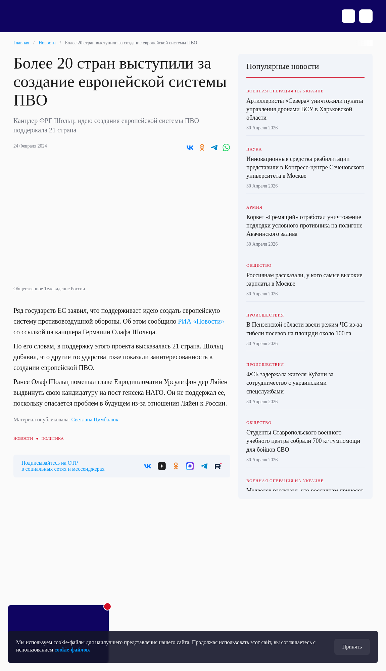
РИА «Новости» (201, 321)
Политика (52, 438)
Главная (21, 42)
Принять (352, 646)
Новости (47, 42)
